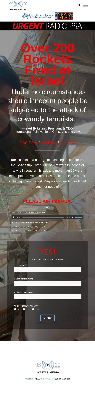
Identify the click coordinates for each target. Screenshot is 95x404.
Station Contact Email (24, 292)
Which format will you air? (26, 306)
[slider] (43, 217)
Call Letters (19, 265)
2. (29, 226)
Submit (47, 318)
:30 (18, 309)
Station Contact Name (24, 279)
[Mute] (73, 217)
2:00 (37, 309)
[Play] (13, 217)
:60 (27, 309)
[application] (48, 217)
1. (30, 222)
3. (29, 231)
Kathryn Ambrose (47, 379)
